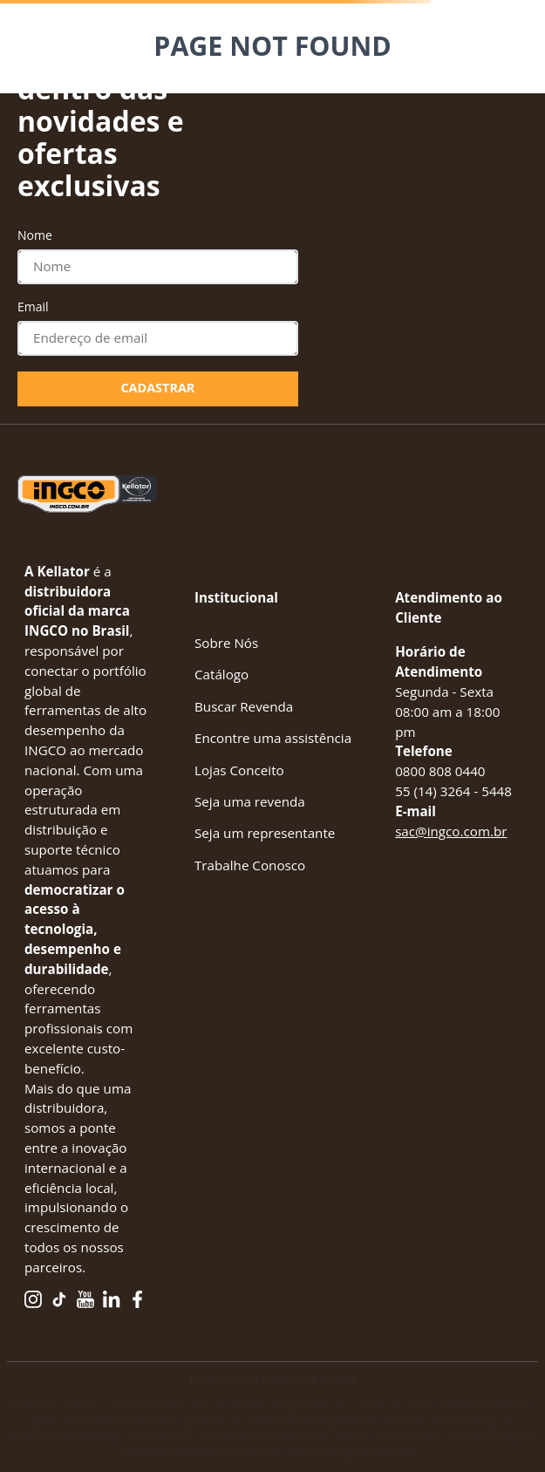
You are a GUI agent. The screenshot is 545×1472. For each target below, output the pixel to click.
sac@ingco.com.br (451, 831)
